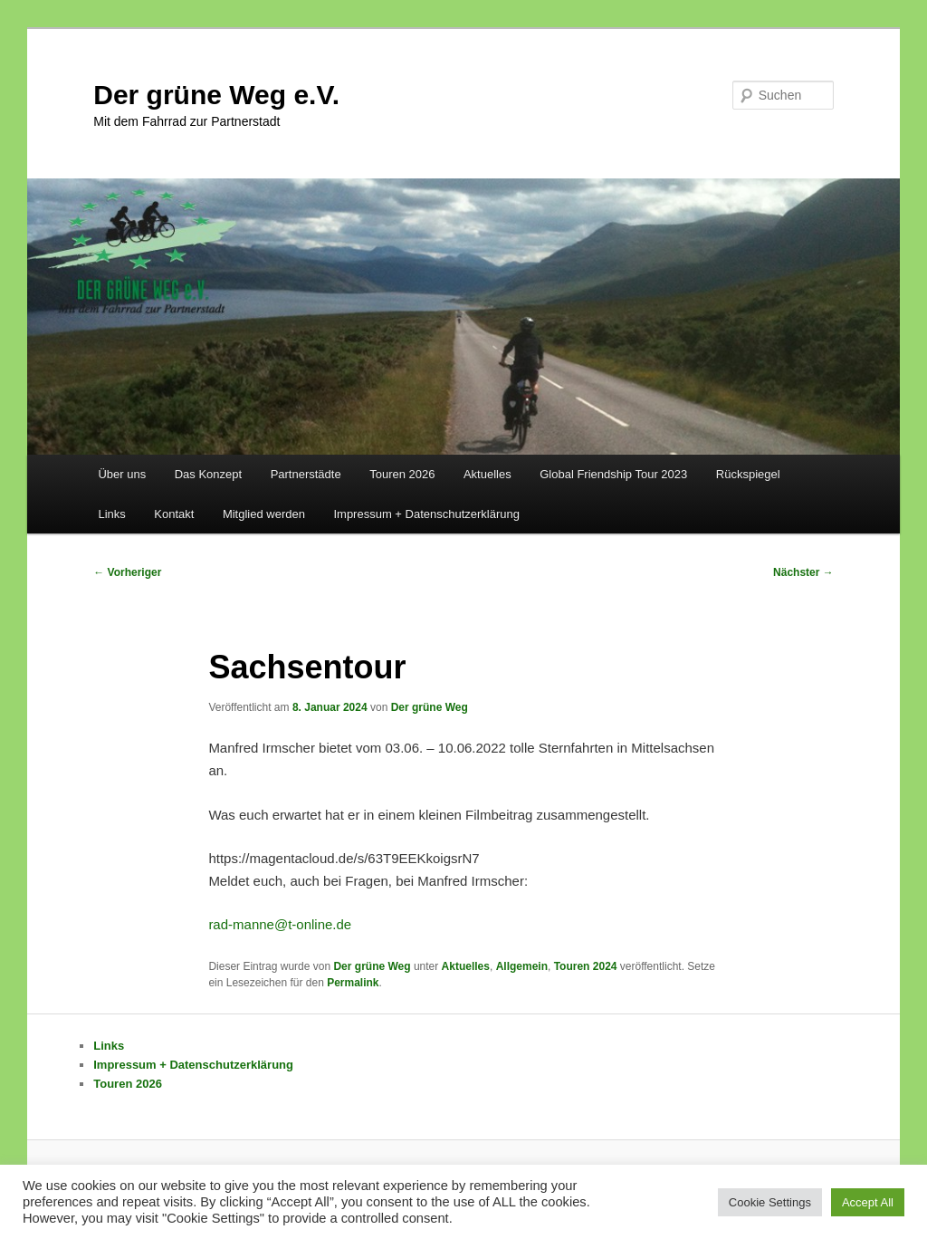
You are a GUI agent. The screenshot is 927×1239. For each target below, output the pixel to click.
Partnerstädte (306, 474)
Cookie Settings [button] (770, 1202)
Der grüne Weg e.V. (216, 95)
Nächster (803, 572)
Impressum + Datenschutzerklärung (426, 514)
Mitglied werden (264, 514)
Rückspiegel (748, 474)
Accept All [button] (868, 1202)
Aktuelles (487, 474)
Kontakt (174, 514)
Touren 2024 (585, 966)
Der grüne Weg (429, 707)
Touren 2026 (402, 474)
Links (111, 514)
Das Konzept (208, 474)
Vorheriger (127, 572)
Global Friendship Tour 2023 (613, 474)
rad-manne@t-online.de (279, 924)
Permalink (352, 982)
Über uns (122, 474)
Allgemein (522, 966)
